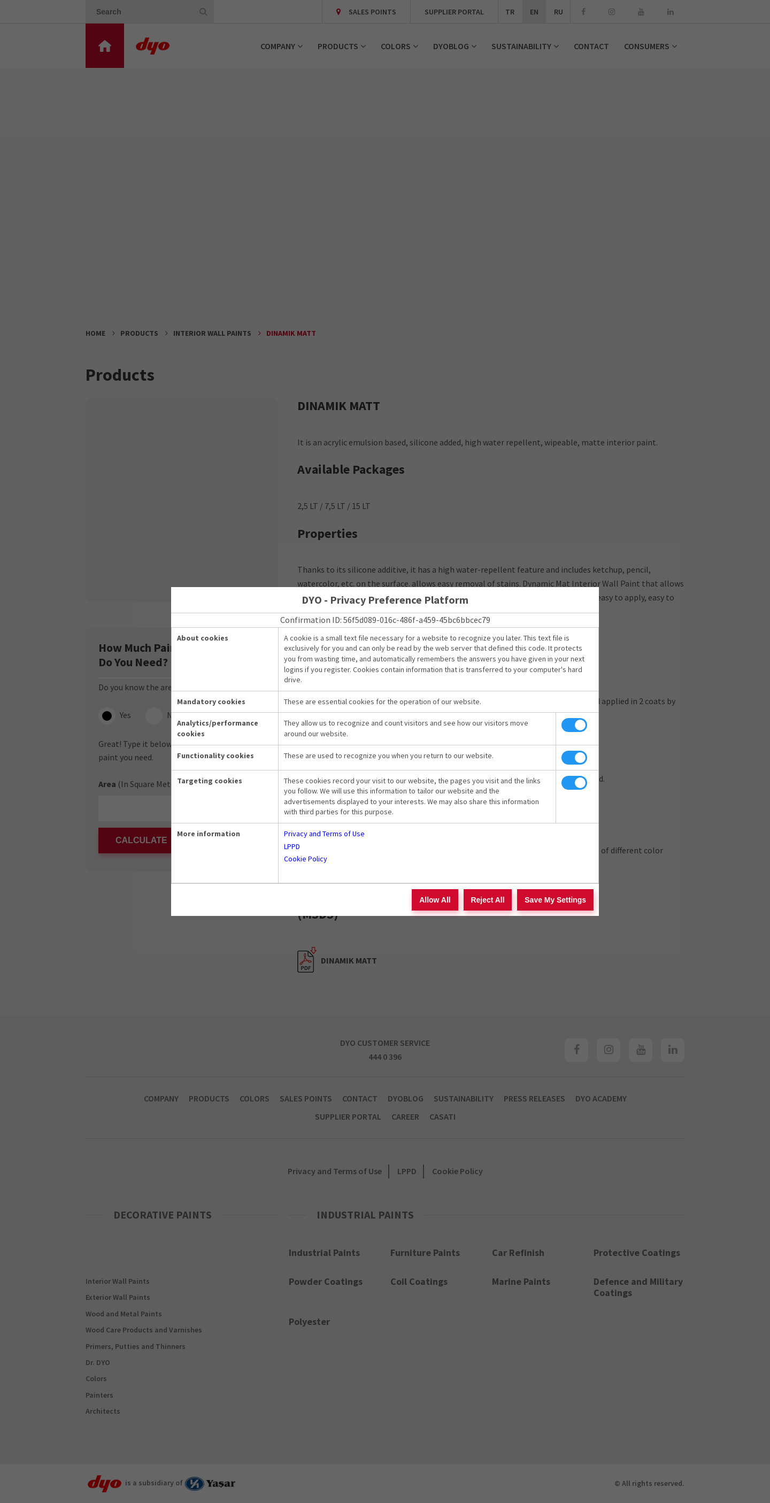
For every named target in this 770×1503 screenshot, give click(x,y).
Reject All (490, 900)
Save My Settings (556, 900)
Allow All (440, 900)
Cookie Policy (305, 859)
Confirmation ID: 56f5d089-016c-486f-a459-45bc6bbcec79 (385, 619)
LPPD (292, 846)
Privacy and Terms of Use (324, 833)
